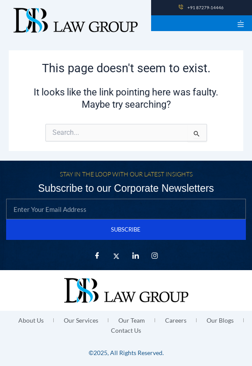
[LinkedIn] (135, 256)
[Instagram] (155, 256)
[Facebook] (97, 256)
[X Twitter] (116, 256)
